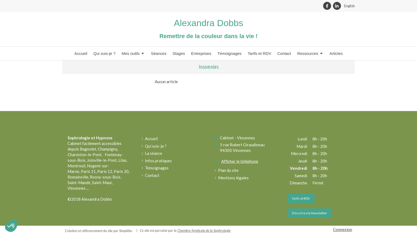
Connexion (342, 229)
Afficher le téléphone (239, 161)
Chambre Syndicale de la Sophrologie (204, 230)
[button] (11, 226)
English (349, 6)
